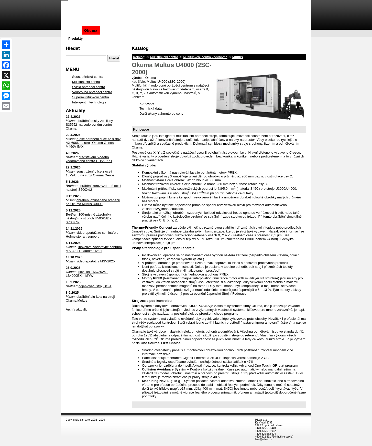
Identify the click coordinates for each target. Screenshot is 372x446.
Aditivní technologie (162, 30)
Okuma (90, 30)
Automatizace (200, 30)
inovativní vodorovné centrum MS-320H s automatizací (94, 249)
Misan (73, 30)
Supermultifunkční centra (90, 97)
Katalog (138, 57)
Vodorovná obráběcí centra (92, 92)
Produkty (75, 38)
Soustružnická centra (87, 77)
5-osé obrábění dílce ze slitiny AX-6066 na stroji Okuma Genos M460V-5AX (93, 142)
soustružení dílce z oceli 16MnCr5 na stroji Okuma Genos (90, 173)
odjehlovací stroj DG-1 (95, 286)
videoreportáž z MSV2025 (95, 261)
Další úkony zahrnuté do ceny (161, 113)
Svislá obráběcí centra (88, 87)
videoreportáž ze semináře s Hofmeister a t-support (92, 234)
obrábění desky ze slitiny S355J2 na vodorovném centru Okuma (89, 124)
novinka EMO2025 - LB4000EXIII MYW (87, 274)
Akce (222, 30)
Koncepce (146, 103)
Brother (109, 30)
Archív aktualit (76, 309)
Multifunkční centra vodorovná (205, 57)
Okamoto (130, 30)
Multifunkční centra (164, 57)
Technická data (150, 108)
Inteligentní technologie (89, 102)
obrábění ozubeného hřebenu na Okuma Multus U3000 (93, 202)
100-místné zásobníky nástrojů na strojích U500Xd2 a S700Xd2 (89, 218)
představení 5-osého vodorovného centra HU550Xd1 (89, 159)
